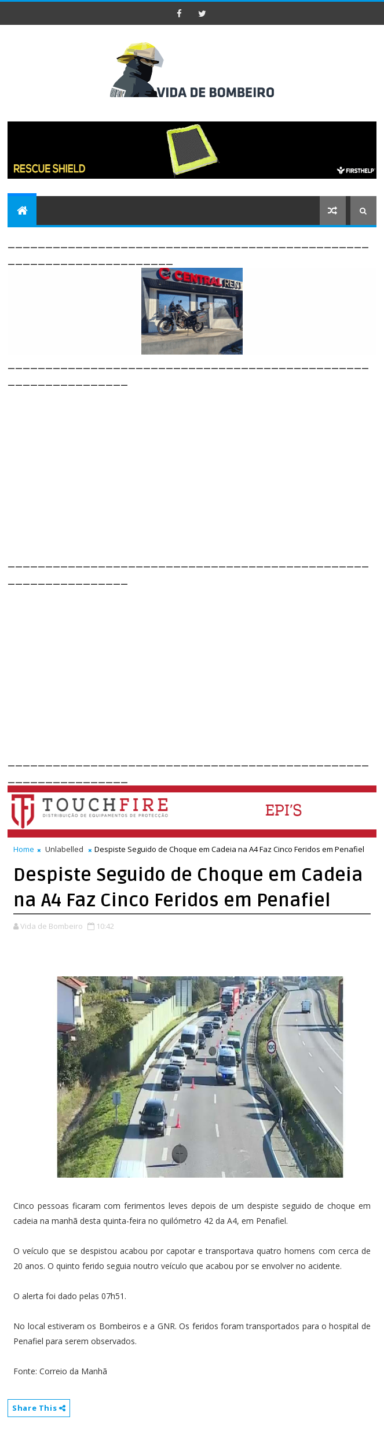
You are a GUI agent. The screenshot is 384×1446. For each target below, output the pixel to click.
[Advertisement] (195, 470)
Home (23, 849)
